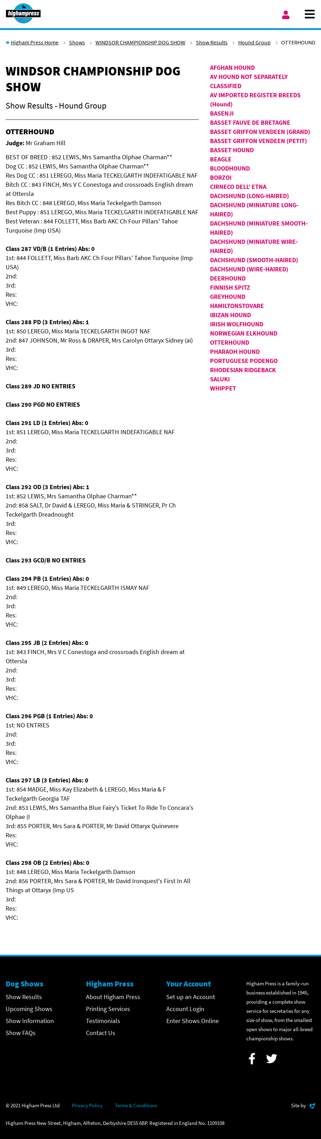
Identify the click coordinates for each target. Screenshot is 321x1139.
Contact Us (100, 1033)
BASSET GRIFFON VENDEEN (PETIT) (258, 141)
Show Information (30, 1021)
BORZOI (221, 177)
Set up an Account (190, 997)
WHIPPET (223, 388)
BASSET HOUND (232, 150)
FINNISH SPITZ (230, 287)
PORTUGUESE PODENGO (244, 361)
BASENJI (222, 113)
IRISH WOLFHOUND (236, 324)
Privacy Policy (87, 1105)
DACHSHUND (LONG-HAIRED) (249, 196)
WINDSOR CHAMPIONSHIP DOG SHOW (140, 42)
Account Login (185, 1009)
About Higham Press (113, 997)
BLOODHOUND (230, 168)
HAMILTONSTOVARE (237, 306)
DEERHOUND (228, 278)
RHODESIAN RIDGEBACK (243, 370)
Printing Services (108, 1009)
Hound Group (254, 42)
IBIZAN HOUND (230, 315)
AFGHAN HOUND (232, 67)
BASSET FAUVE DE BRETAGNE (250, 122)
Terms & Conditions (136, 1105)
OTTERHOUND (229, 342)
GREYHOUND (227, 297)
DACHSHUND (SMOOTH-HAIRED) (254, 260)
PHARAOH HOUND (235, 351)
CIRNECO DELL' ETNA (238, 187)
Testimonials (103, 1021)
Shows (77, 42)
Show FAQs (21, 1033)
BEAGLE (221, 159)
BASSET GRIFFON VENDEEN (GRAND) (260, 132)
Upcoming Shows (29, 1009)
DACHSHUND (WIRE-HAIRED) (249, 269)
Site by (303, 1105)
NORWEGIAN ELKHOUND (243, 333)
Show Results (212, 42)
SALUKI (220, 379)
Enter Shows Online (192, 1021)
